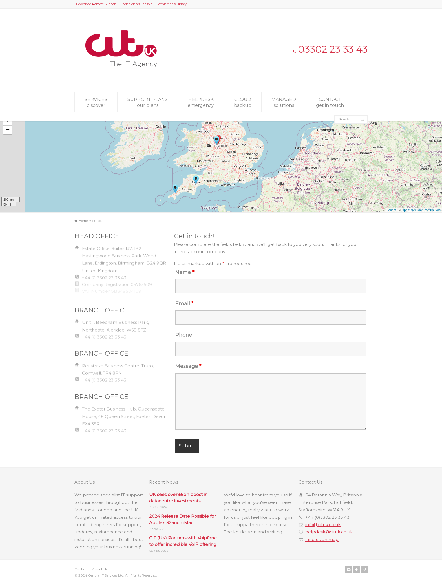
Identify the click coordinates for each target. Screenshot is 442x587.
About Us (99, 569)
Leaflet (391, 210)
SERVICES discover (96, 102)
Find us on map (322, 539)
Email (184, 304)
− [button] (8, 130)
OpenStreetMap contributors (421, 210)
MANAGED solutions (283, 102)
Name (184, 272)
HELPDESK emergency (201, 102)
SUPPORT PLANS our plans (147, 102)
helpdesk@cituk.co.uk (329, 532)
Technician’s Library (172, 4)
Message (188, 366)
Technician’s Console (136, 4)
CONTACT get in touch (330, 102)
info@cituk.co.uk (323, 524)
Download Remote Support (96, 4)
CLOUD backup (242, 102)
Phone (183, 335)
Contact (81, 569)
